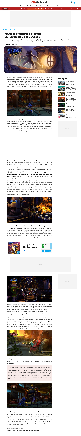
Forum (59, 6)
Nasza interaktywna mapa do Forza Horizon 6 (55, 8)
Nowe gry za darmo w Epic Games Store (18, 8)
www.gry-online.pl (4, 29)
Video (54, 6)
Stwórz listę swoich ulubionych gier (36, 8)
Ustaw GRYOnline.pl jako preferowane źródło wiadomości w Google (23, 430)
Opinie (38, 6)
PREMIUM (5, 8)
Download (43, 6)
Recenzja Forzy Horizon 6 (72, 8)
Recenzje (32, 6)
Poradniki (49, 6)
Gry (28, 6)
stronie (45, 377)
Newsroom (23, 6)
